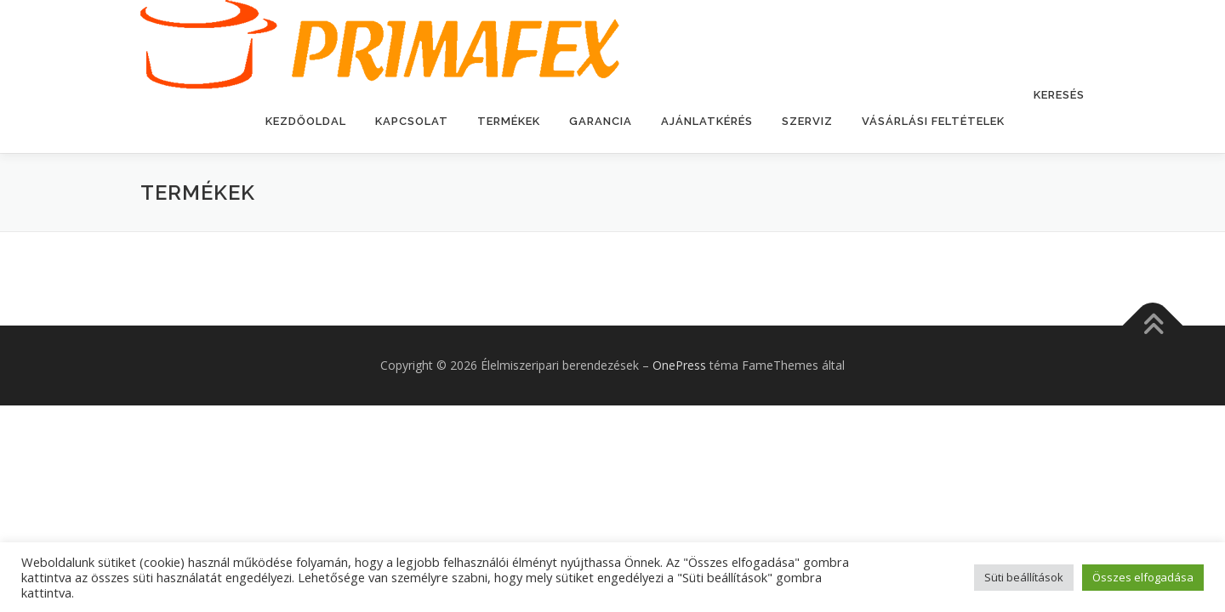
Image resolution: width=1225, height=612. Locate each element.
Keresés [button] (1059, 94)
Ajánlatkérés (707, 121)
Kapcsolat (411, 121)
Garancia (600, 121)
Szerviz (807, 121)
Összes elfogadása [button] (1143, 577)
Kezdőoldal (305, 121)
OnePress (679, 365)
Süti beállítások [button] (1023, 577)
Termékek (508, 121)
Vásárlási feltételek (933, 121)
